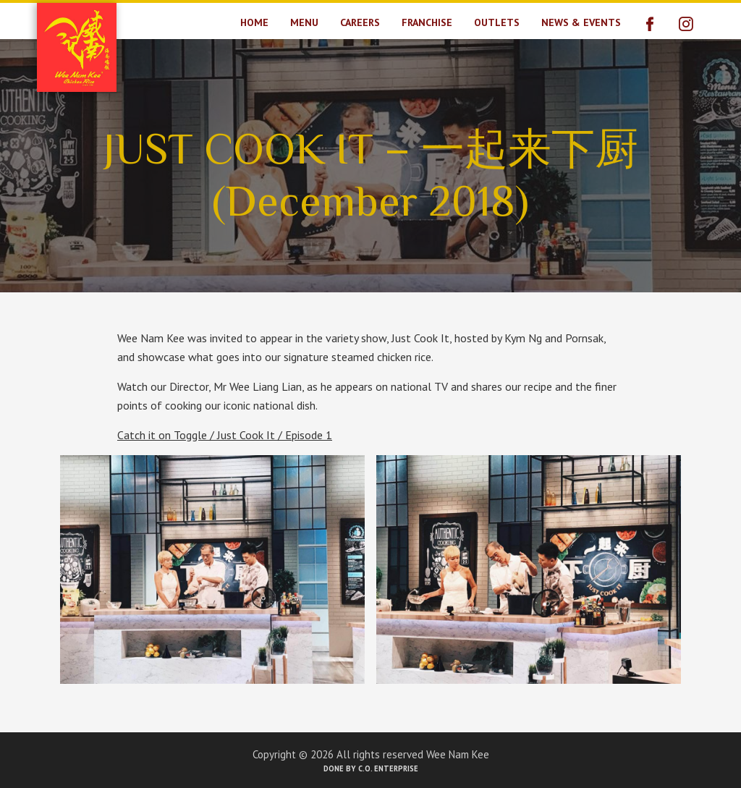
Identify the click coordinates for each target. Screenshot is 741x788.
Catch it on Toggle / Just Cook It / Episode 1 (224, 435)
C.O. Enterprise (388, 768)
